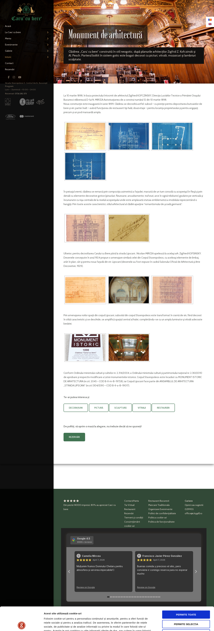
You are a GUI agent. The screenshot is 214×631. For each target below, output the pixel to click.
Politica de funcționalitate (161, 521)
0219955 (189, 509)
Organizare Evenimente (160, 509)
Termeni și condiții (133, 517)
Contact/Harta (131, 500)
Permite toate (186, 590)
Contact (9, 63)
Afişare (167, 624)
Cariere (189, 500)
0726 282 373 (21, 93)
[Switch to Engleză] (210, 24)
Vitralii (142, 407)
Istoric (8, 56)
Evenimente (11, 44)
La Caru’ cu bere (13, 32)
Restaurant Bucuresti (158, 500)
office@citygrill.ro (193, 513)
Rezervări (9, 69)
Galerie (8, 50)
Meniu (8, 38)
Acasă (8, 26)
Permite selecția (186, 600)
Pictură (98, 407)
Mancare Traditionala (159, 505)
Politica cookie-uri (157, 517)
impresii (86, 505)
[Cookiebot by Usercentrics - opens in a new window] (21, 624)
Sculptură (120, 407)
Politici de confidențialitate (162, 513)
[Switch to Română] (210, 20)
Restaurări (163, 407)
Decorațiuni (76, 407)
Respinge (186, 609)
